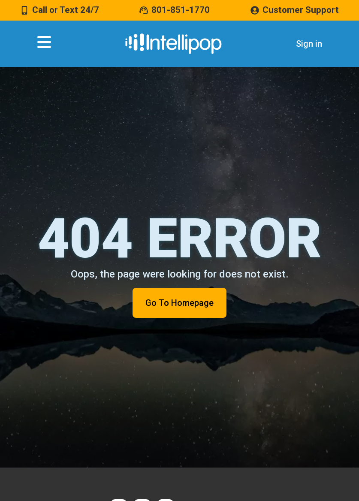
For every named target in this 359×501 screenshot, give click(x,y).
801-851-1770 (180, 10)
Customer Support (300, 10)
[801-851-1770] (143, 10)
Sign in (309, 44)
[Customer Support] (254, 10)
